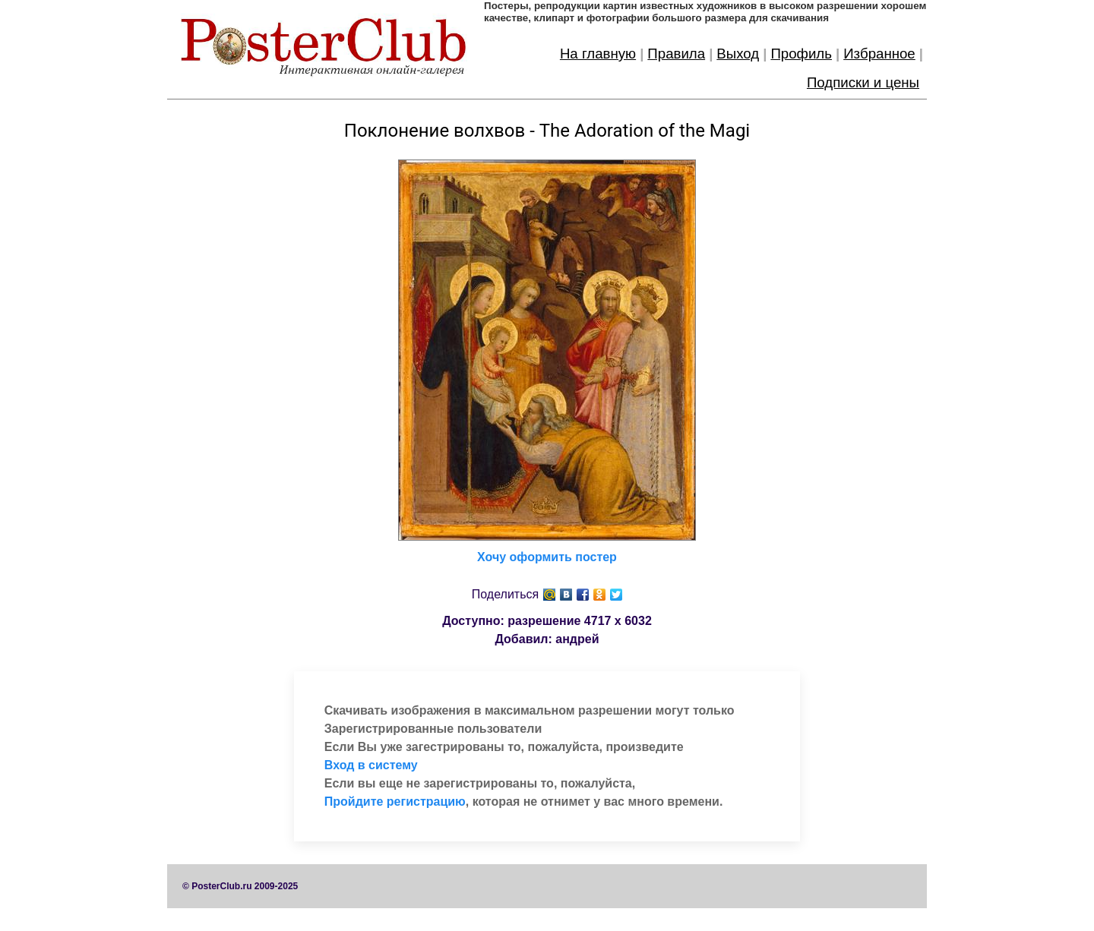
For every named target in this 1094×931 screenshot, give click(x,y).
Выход (737, 54)
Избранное (879, 54)
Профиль (801, 54)
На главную (598, 54)
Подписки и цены (863, 82)
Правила (676, 54)
